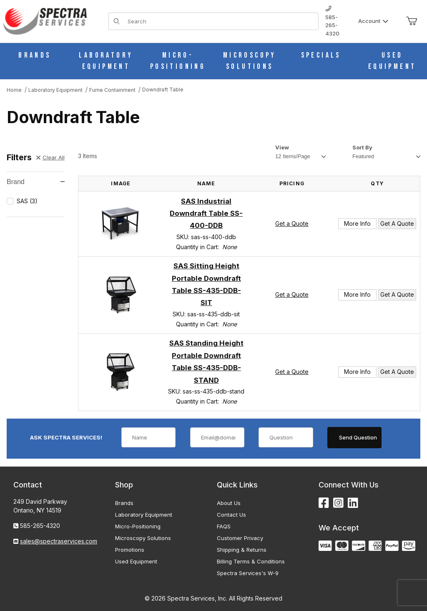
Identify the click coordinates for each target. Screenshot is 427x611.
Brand (36, 181)
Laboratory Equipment (143, 514)
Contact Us (231, 514)
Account (373, 21)
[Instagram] (338, 503)
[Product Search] (220, 21)
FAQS (224, 526)
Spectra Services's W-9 (248, 573)
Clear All (50, 157)
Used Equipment (136, 561)
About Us (229, 503)
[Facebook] (324, 503)
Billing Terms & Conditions (251, 561)
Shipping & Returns (241, 549)
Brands (124, 503)
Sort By (362, 147)
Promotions (129, 549)
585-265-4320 (332, 21)
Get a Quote (292, 223)
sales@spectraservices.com (58, 541)
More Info (357, 223)
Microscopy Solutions (143, 538)
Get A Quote (397, 223)
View (282, 147)
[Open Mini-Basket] (411, 21)
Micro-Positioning (138, 526)
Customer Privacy (240, 538)
